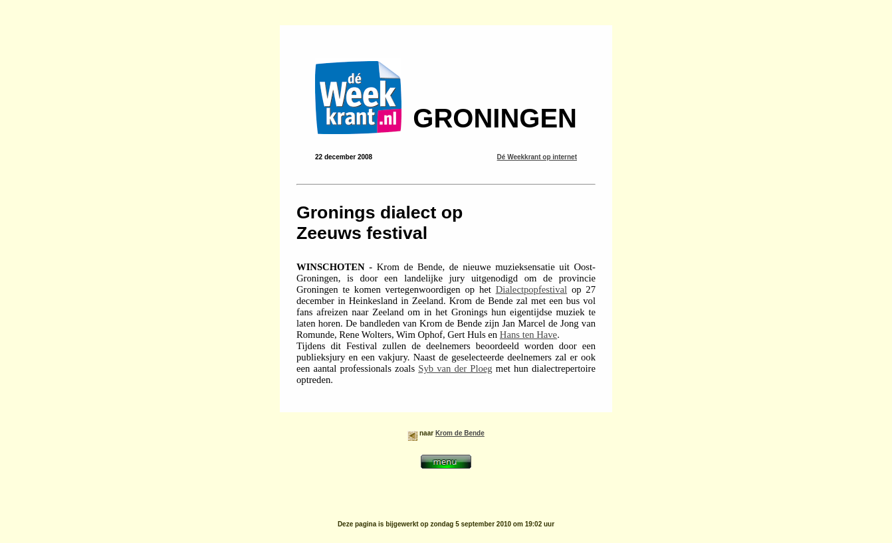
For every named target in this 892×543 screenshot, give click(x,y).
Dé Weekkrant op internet (537, 157)
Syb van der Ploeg (455, 368)
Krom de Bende (460, 433)
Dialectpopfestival (531, 289)
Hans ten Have (528, 334)
